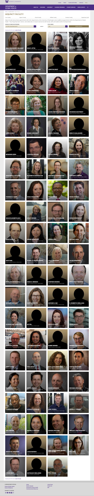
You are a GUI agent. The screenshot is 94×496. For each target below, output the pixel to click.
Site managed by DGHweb (35, 494)
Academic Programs (60, 5)
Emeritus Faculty (68, 15)
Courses (59, 1)
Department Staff (85, 15)
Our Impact (50, 5)
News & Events (81, 5)
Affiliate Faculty (53, 15)
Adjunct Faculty (22, 15)
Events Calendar (29, 484)
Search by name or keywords (12, 22)
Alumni (64, 1)
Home (6, 9)
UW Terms (27, 494)
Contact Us (81, 1)
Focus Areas (50, 22)
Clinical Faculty (38, 15)
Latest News (50, 482)
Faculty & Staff (11, 9)
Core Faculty (8, 15)
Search (88, 5)
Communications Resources (32, 487)
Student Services (71, 5)
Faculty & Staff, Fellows (72, 1)
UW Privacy (22, 494)
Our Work (42, 5)
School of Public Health (9, 484)
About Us (36, 5)
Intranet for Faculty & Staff (32, 485)
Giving (86, 1)
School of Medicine (9, 486)
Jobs (48, 485)
